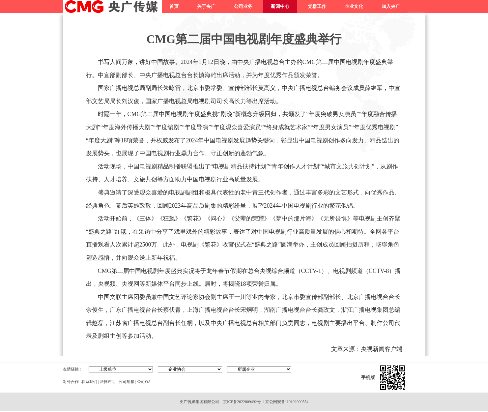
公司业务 (243, 6)
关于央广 (206, 6)
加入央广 (391, 6)
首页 (174, 6)
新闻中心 (280, 6)
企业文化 (354, 6)
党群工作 (317, 6)
